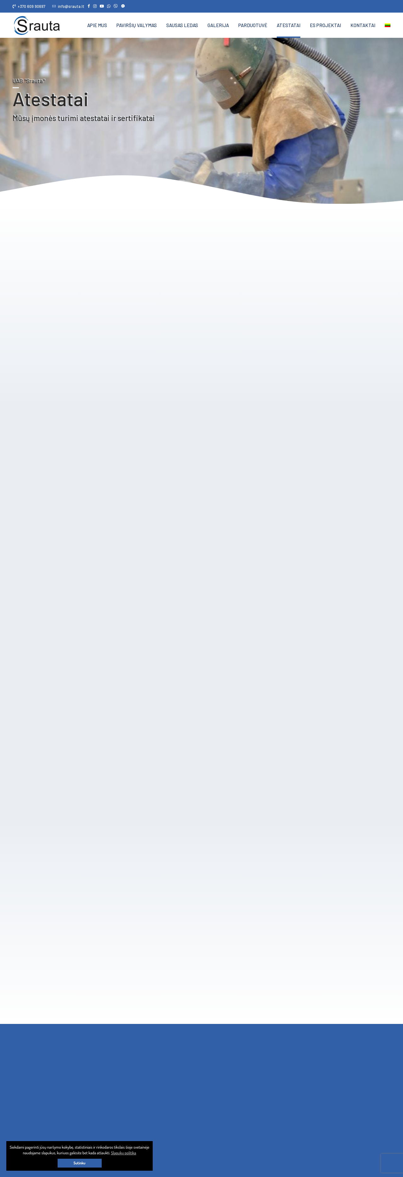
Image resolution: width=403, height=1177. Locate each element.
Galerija (218, 25)
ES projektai (325, 25)
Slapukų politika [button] (123, 1152)
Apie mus (97, 25)
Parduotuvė (252, 25)
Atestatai (288, 25)
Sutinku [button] (80, 1163)
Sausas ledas (182, 25)
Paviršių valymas (136, 25)
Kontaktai (362, 25)
